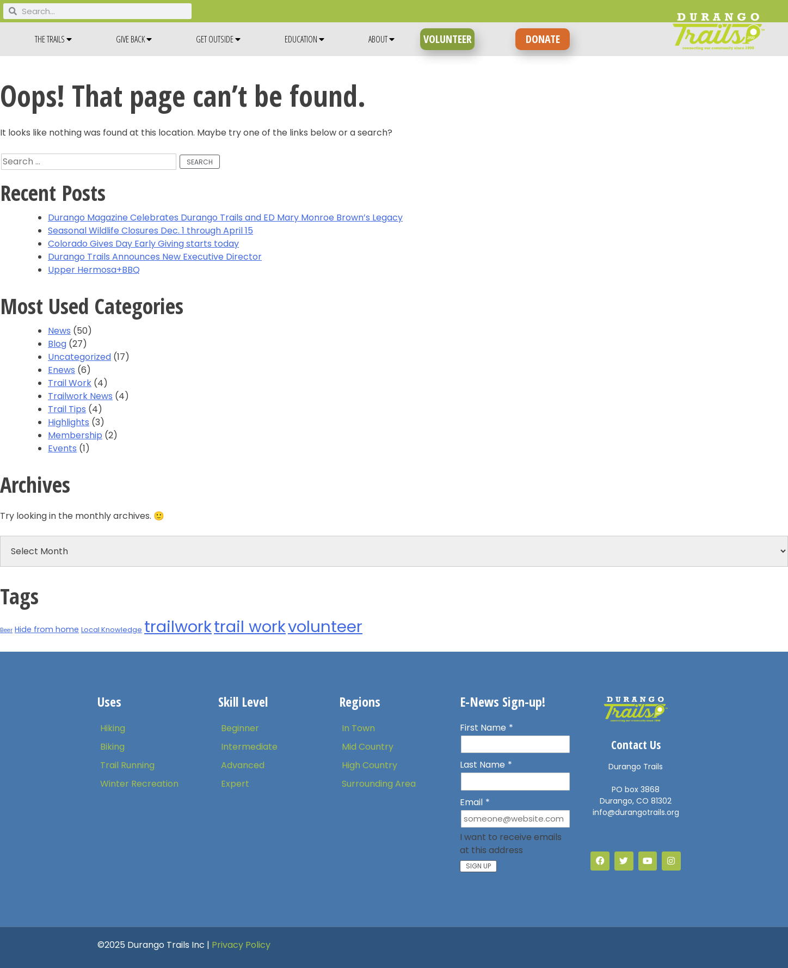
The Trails (53, 39)
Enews (61, 370)
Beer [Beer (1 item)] (6, 630)
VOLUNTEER (447, 39)
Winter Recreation (139, 783)
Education (304, 39)
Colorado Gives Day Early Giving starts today (143, 243)
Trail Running (127, 765)
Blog (57, 344)
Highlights (68, 422)
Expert (235, 783)
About (381, 39)
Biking (112, 746)
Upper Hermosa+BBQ (94, 270)
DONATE (543, 39)
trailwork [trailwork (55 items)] (178, 626)
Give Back (134, 39)
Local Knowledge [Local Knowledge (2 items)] (111, 629)
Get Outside (218, 39)
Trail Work (69, 383)
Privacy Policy (241, 945)
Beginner (240, 728)
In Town (358, 728)
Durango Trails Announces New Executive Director (155, 256)
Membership (75, 435)
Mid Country (367, 746)
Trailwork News (80, 396)
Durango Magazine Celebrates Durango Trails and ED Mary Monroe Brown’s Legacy (225, 217)
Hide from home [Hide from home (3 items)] (47, 629)
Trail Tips (67, 409)
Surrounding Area (379, 783)
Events (62, 448)
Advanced (242, 765)
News (59, 330)
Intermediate (249, 746)
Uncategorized (79, 357)
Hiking (112, 728)
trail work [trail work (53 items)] (250, 626)
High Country (369, 765)
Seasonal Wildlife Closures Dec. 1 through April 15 (150, 230)
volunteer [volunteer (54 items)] (325, 626)
